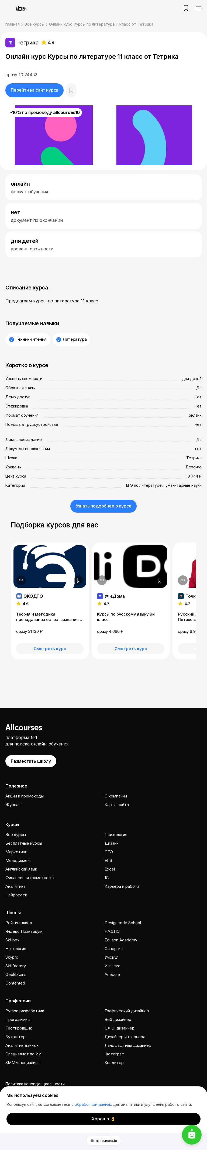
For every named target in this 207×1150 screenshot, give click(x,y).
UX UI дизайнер (119, 1028)
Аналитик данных (22, 1045)
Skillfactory (15, 965)
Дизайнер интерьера (125, 1036)
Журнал (12, 804)
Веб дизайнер (118, 1019)
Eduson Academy (121, 939)
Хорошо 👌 (104, 1118)
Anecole (112, 974)
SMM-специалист (22, 1062)
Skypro (11, 957)
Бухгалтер (15, 1036)
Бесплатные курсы (23, 843)
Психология (116, 834)
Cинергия (114, 948)
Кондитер (114, 1062)
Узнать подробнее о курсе (104, 506)
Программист (18, 1019)
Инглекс (112, 965)
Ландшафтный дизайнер (128, 1045)
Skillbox (12, 939)
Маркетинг (16, 851)
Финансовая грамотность (30, 877)
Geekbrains (15, 974)
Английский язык (21, 869)
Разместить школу (31, 761)
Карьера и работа (122, 886)
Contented (15, 983)
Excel (110, 869)
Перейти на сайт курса (34, 90)
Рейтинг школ (18, 922)
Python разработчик (24, 1010)
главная (12, 24)
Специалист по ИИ (23, 1053)
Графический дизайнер (127, 1010)
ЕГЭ (108, 860)
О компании (116, 796)
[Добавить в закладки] (79, 580)
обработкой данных (93, 1104)
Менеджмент (18, 860)
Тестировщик (18, 1028)
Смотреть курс (50, 648)
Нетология (15, 948)
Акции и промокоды (24, 796)
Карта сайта (117, 804)
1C (107, 877)
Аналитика (15, 886)
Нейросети (16, 894)
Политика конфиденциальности (35, 1084)
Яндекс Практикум (23, 931)
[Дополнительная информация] (21, 580)
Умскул (111, 957)
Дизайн (112, 843)
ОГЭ (109, 851)
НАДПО (112, 931)
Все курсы (34, 24)
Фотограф (115, 1053)
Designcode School (123, 922)
